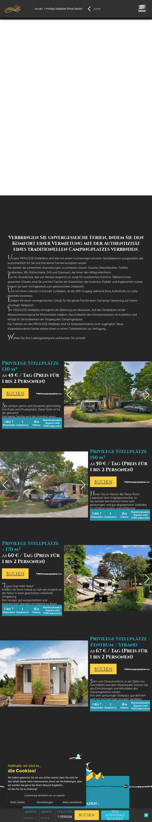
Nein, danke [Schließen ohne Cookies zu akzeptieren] (17, 802)
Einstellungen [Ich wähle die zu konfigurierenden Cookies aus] (45, 802)
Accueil (38, 8)
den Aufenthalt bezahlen (115, 815)
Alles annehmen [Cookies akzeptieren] (72, 802)
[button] (6, 817)
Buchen (15, 393)
